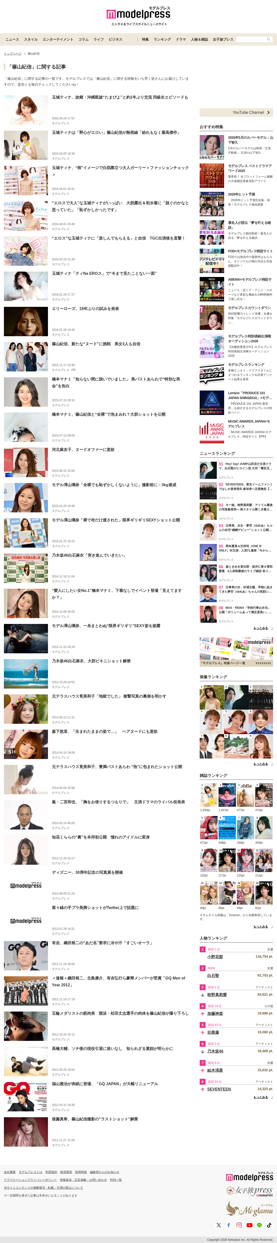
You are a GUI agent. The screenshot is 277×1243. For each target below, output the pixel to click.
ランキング (162, 39)
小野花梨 (215, 957)
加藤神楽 (215, 1014)
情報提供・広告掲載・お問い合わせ (83, 1180)
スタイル (31, 39)
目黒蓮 (213, 1032)
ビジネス (115, 39)
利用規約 (51, 1172)
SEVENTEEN (219, 1089)
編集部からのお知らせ (104, 1172)
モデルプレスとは (30, 1172)
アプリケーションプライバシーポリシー (30, 1180)
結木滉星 (215, 1070)
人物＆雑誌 (199, 39)
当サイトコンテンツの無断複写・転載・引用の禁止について (43, 1187)
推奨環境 (66, 1172)
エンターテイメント (58, 39)
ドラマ (181, 39)
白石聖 (213, 976)
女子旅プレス (223, 39)
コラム (83, 39)
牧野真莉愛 (217, 995)
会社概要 (10, 1172)
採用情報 (81, 1172)
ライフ (98, 39)
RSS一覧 (116, 1180)
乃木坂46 (215, 1051)
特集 (145, 39)
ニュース (12, 39)
